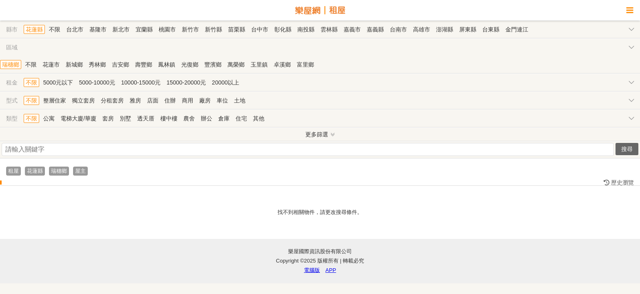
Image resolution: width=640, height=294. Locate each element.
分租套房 (112, 100)
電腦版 (312, 270)
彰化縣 (282, 29)
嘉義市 (352, 29)
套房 (108, 118)
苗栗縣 (236, 29)
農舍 (189, 118)
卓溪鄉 (282, 64)
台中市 (259, 29)
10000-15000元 (141, 82)
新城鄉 (74, 64)
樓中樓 (169, 118)
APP (330, 270)
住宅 (241, 118)
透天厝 (145, 118)
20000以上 (225, 82)
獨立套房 (83, 100)
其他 (258, 118)
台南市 (398, 29)
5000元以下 (58, 82)
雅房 (135, 100)
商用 (187, 100)
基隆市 (98, 29)
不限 (54, 29)
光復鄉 (189, 64)
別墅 (125, 118)
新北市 (121, 29)
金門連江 (516, 29)
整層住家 (54, 100)
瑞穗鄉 (10, 64)
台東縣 (491, 29)
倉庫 (224, 118)
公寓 (49, 118)
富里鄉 (305, 64)
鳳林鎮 (166, 64)
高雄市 (421, 29)
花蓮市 (51, 64)
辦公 (206, 118)
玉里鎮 (259, 64)
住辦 (170, 100)
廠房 (205, 100)
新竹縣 (213, 29)
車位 (222, 100)
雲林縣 (329, 29)
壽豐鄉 (143, 64)
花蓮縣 (34, 29)
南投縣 (306, 29)
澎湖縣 (444, 29)
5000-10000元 (97, 82)
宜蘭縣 (144, 29)
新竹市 (190, 29)
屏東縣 (467, 29)
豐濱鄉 (213, 64)
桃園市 (167, 29)
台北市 (74, 29)
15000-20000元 (186, 82)
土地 (239, 100)
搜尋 (627, 149)
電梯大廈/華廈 (78, 118)
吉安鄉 (120, 64)
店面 (152, 100)
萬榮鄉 (235, 64)
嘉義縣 (375, 29)
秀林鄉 (97, 64)
